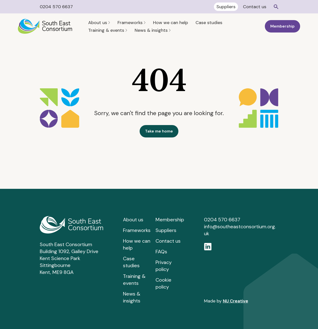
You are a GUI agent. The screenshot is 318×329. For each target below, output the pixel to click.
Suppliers (226, 7)
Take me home (159, 131)
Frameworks (132, 23)
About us (99, 23)
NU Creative (235, 301)
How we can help (170, 23)
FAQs (161, 251)
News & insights (153, 30)
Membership (282, 26)
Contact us (254, 7)
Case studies (209, 23)
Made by (226, 301)
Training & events (107, 30)
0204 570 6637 (56, 7)
